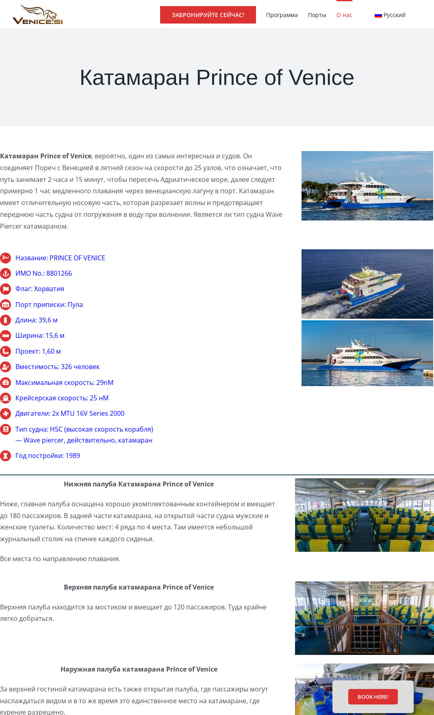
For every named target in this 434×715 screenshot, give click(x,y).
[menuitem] (390, 14)
